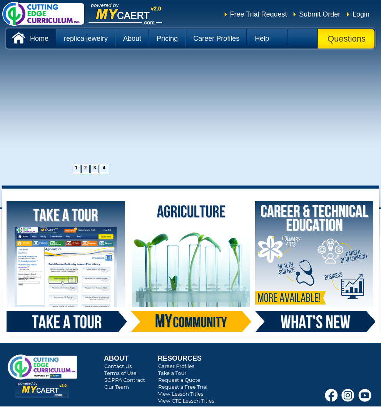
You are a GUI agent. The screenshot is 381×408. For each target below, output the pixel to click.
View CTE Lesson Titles (186, 401)
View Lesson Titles (180, 394)
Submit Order (319, 14)
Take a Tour (172, 373)
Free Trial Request (258, 14)
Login (361, 14)
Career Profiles (176, 366)
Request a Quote (179, 380)
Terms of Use (120, 373)
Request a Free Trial (182, 387)
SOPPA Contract (124, 380)
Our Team (116, 387)
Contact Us (118, 366)
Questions (347, 38)
